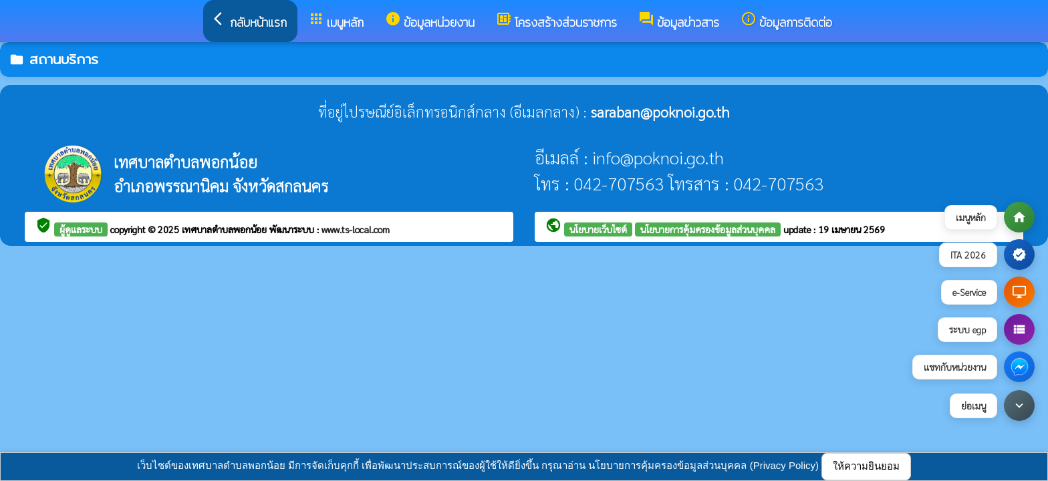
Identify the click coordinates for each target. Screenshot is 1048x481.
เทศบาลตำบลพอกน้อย (225, 229)
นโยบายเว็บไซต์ (598, 229)
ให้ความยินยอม (866, 466)
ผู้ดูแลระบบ (80, 229)
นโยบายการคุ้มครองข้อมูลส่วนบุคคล (707, 229)
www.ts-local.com (355, 229)
